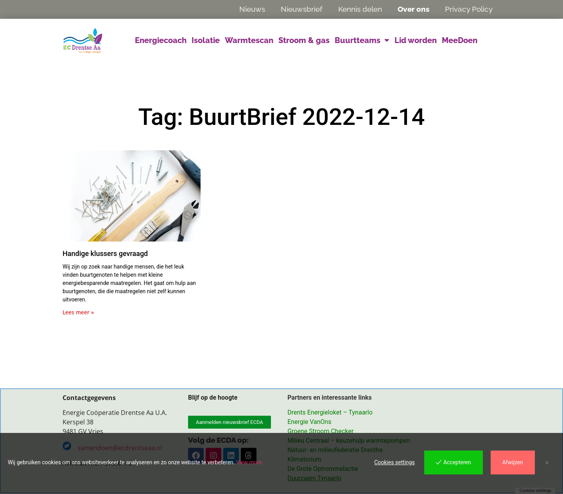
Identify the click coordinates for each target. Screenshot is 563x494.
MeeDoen (459, 40)
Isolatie (206, 40)
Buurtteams (362, 40)
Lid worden (415, 40)
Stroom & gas (304, 40)
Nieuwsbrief (302, 9)
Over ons (413, 9)
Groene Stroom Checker (320, 431)
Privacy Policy (469, 9)
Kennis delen (360, 9)
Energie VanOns (309, 422)
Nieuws (252, 9)
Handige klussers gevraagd (105, 253)
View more (249, 462)
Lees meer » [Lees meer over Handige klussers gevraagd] (78, 312)
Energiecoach (160, 40)
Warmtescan (249, 40)
